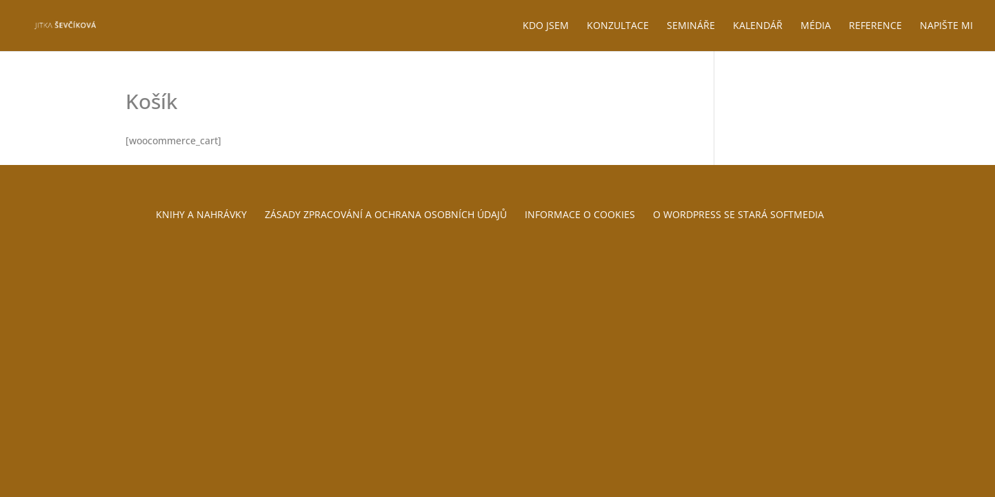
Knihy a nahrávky (201, 214)
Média (816, 26)
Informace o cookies (580, 214)
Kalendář (758, 26)
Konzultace (618, 26)
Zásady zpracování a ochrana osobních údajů (386, 214)
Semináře (691, 26)
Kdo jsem (546, 26)
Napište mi (946, 26)
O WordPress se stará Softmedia (738, 214)
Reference (875, 26)
